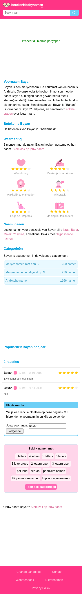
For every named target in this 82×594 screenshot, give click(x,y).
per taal (35, 471)
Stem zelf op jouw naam (46, 506)
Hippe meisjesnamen (25, 478)
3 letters (21, 456)
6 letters (61, 456)
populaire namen (54, 471)
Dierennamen (54, 579)
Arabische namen (41, 280)
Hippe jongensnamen (56, 478)
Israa (66, 229)
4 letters (34, 456)
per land (22, 471)
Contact (57, 571)
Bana (74, 229)
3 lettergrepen (61, 463)
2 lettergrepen (40, 463)
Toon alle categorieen (41, 486)
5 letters (48, 456)
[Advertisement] (41, 28)
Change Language (29, 571)
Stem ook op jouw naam (28, 149)
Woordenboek (25, 579)
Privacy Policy (41, 588)
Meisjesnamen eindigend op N (41, 272)
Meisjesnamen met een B (41, 264)
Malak (8, 234)
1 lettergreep (20, 463)
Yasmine (18, 234)
